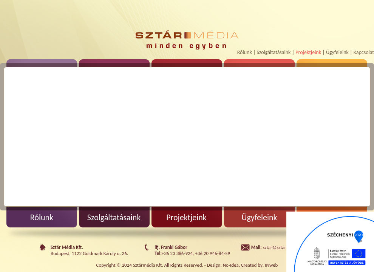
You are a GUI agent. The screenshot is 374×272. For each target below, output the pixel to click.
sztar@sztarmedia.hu (284, 247)
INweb (271, 265)
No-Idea (231, 265)
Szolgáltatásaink (274, 52)
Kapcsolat (364, 52)
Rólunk (244, 52)
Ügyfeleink (337, 52)
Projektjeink (308, 52)
